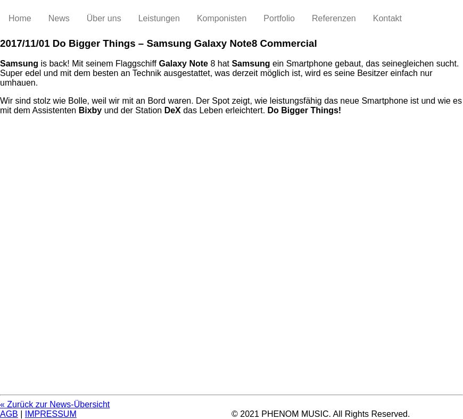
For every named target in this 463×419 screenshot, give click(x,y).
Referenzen (334, 18)
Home (20, 18)
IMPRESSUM (51, 413)
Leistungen (159, 18)
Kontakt (387, 18)
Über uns (104, 18)
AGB (9, 413)
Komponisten (221, 18)
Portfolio (279, 18)
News (59, 18)
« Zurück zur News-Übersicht (55, 404)
